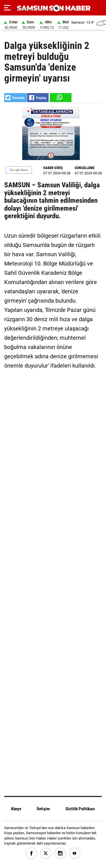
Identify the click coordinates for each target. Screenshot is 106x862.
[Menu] (7, 8)
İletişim (43, 808)
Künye (16, 808)
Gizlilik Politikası (80, 808)
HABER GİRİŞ (53, 168)
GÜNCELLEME (84, 168)
